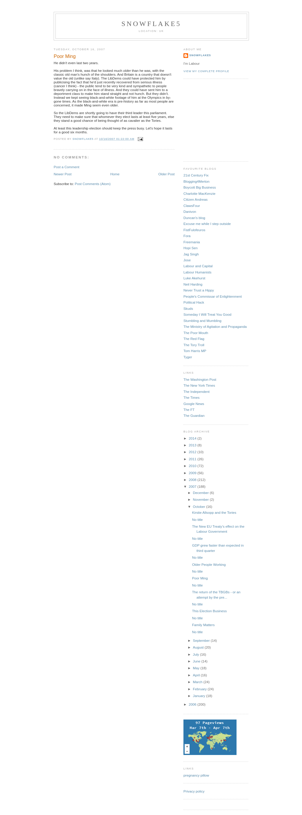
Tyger (187, 357)
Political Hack (193, 302)
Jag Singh (191, 254)
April (197, 675)
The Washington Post (199, 379)
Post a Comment (66, 167)
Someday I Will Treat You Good (207, 314)
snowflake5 (151, 23)
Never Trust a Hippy (198, 290)
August (199, 647)
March (198, 682)
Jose (187, 260)
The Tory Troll (193, 345)
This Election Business (209, 611)
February (200, 689)
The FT (189, 409)
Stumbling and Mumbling (202, 321)
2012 (193, 452)
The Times (191, 397)
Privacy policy (193, 791)
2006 (193, 704)
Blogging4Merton (196, 181)
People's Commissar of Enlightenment (212, 296)
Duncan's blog (194, 218)
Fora (187, 236)
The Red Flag (193, 339)
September (202, 640)
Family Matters (203, 625)
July (196, 654)
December (201, 493)
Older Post (166, 174)
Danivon (189, 211)
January (199, 696)
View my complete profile (206, 71)
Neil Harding (192, 284)
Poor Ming (200, 578)
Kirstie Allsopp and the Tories (214, 512)
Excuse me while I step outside (207, 224)
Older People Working (209, 564)
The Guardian (193, 415)
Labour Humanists (197, 272)
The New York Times (199, 385)
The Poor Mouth (195, 333)
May (196, 668)
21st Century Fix (196, 175)
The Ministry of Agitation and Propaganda (215, 326)
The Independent (196, 391)
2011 (193, 459)
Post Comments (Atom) (92, 184)
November (201, 499)
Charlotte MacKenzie (199, 193)
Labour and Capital (198, 266)
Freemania (191, 242)
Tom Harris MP (194, 351)
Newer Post (62, 174)
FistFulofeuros (194, 230)
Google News (193, 404)
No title (197, 519)
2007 (193, 486)
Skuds (188, 308)
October (199, 506)
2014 (193, 438)
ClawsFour (191, 206)
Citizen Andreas (195, 199)
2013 (193, 445)
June (197, 661)
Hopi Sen (190, 248)
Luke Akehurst (194, 278)
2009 (193, 473)
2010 (193, 466)
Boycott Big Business (199, 187)
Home (114, 174)
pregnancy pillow (196, 775)
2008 (193, 480)
